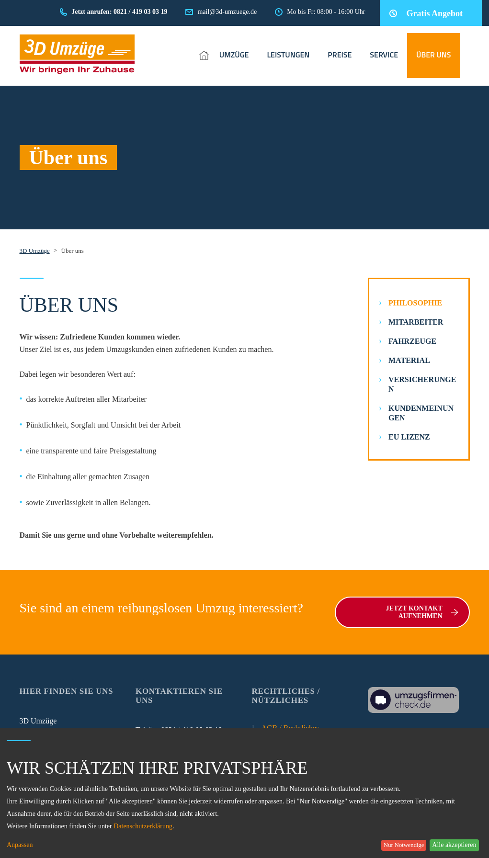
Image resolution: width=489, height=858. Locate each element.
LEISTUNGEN (288, 54)
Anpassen (20, 845)
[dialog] (244, 793)
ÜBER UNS (433, 54)
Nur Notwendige (404, 845)
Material (409, 360)
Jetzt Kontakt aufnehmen (422, 612)
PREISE (340, 54)
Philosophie (415, 303)
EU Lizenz (409, 437)
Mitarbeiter (415, 322)
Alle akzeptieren (454, 844)
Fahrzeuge (412, 341)
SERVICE (384, 54)
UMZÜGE (234, 54)
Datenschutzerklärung (143, 826)
